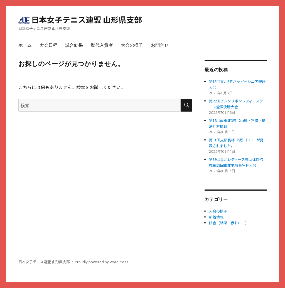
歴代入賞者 (102, 45)
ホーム (25, 45)
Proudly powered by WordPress (101, 261)
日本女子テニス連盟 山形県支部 (86, 19)
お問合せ (160, 45)
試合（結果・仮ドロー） (229, 222)
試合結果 (74, 45)
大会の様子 (132, 45)
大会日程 (48, 45)
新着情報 (216, 217)
